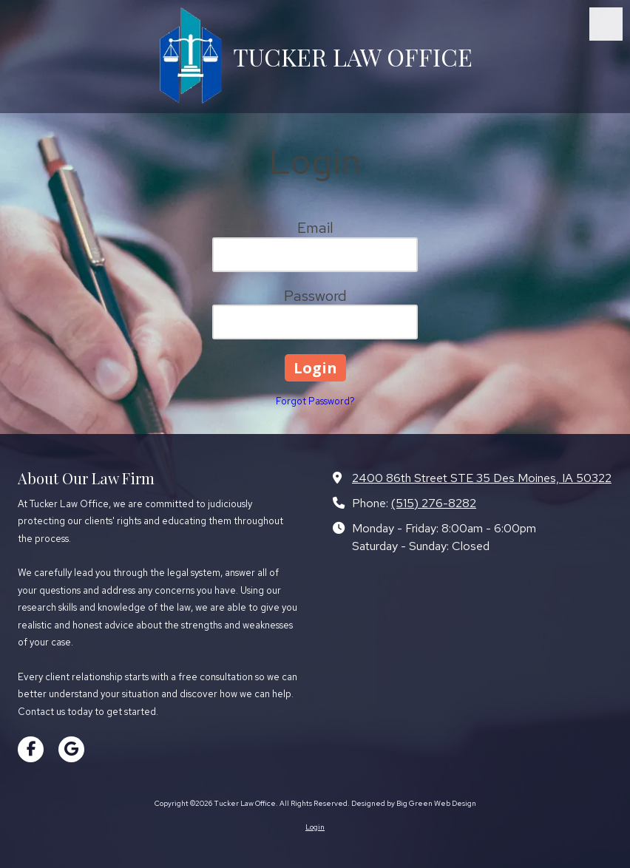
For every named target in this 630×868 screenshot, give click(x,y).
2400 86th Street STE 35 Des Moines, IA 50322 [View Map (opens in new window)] (482, 477)
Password (315, 295)
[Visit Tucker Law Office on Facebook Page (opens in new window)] (31, 749)
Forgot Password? (315, 401)
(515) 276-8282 (433, 503)
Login (315, 827)
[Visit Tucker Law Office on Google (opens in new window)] (71, 749)
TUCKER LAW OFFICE (352, 56)
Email (315, 227)
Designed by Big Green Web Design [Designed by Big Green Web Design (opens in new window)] (413, 803)
